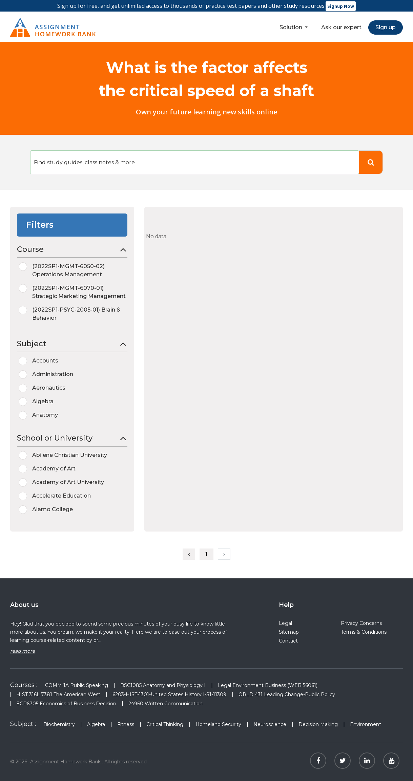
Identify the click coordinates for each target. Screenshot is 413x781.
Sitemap (289, 632)
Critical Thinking (164, 724)
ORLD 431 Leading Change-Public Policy (287, 694)
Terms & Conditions (364, 632)
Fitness (125, 724)
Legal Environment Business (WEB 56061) (267, 685)
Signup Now (340, 6)
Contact (288, 641)
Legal (285, 623)
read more (22, 651)
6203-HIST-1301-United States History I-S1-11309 (169, 694)
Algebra (96, 724)
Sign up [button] (385, 27)
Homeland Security (218, 724)
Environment (365, 724)
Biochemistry (59, 724)
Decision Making (318, 724)
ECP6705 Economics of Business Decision (66, 703)
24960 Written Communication (165, 703)
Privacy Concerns (361, 623)
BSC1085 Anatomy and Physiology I (163, 685)
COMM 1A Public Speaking (76, 685)
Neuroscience (269, 724)
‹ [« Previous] (189, 554)
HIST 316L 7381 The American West (58, 694)
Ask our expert (341, 27)
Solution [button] (292, 27)
